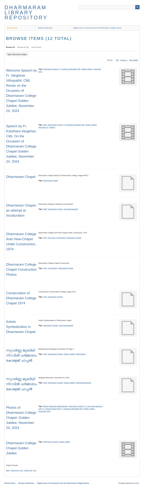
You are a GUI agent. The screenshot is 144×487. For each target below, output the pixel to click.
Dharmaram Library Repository (26, 12)
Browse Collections (45, 28)
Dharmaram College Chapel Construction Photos (21, 269)
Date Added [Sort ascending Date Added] (133, 60)
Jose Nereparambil (71, 209)
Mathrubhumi (81, 354)
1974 (45, 238)
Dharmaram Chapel (50, 69)
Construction (61, 238)
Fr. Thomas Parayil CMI (51, 409)
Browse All (10, 47)
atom (8, 470)
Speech (52, 127)
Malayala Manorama (83, 383)
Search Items (36, 47)
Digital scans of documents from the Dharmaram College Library (97, 28)
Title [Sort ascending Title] (117, 60)
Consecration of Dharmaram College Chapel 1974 (21, 298)
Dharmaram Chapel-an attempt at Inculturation (21, 210)
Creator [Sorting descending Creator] (123, 60)
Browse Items (12, 28)
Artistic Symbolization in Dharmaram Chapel (20, 327)
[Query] (109, 7)
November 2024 (44, 411)
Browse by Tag (23, 47)
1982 (45, 209)
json (21, 470)
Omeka (136, 483)
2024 (45, 125)
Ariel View (51, 238)
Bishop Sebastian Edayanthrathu (55, 406)
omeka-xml (28, 470)
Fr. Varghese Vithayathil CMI (69, 69)
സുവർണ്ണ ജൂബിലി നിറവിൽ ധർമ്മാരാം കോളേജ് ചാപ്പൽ (21, 355)
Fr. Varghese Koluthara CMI (74, 125)
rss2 (34, 470)
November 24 (43, 127)
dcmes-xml (15, 470)
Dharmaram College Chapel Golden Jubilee (21, 448)
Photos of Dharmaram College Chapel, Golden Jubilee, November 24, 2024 (21, 418)
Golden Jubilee (86, 69)
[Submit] (137, 7)
